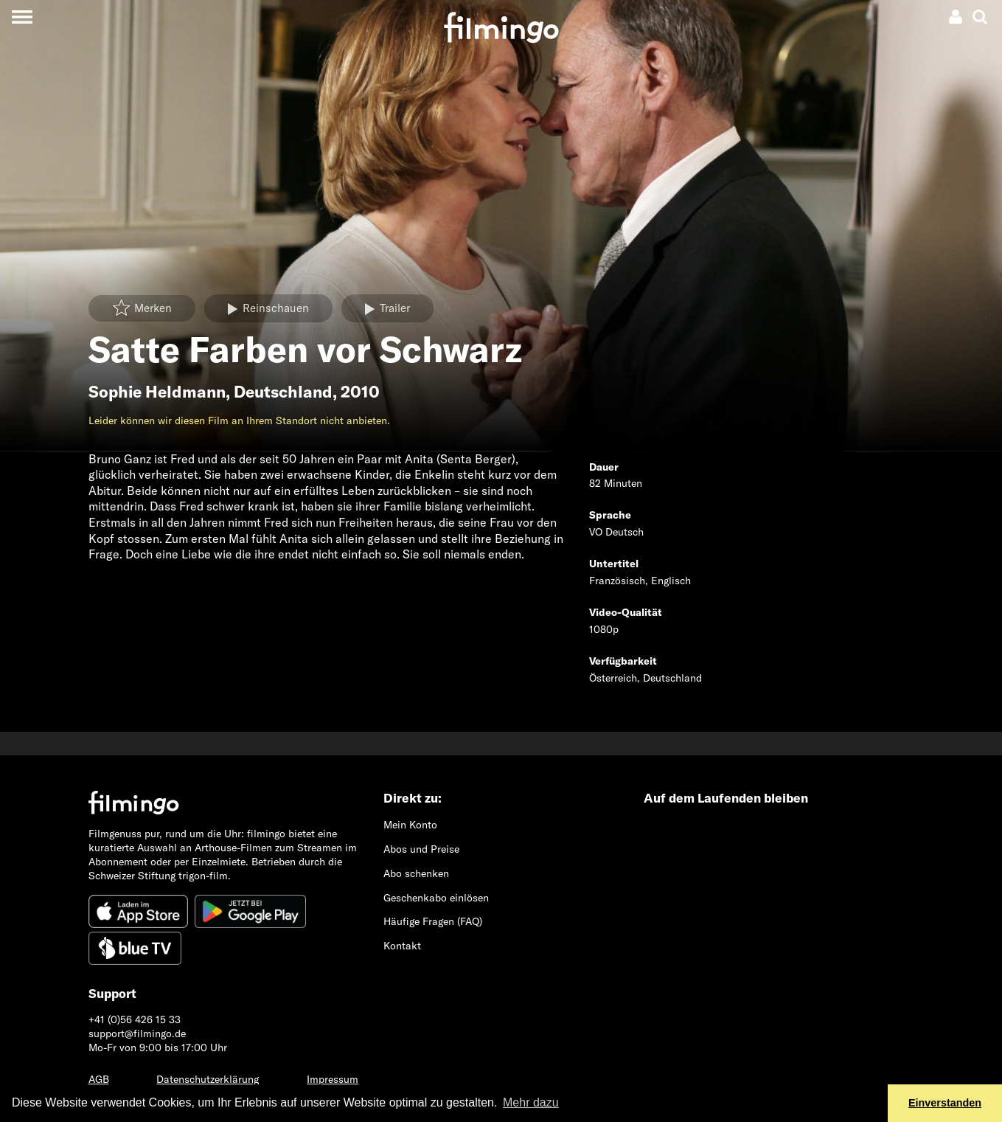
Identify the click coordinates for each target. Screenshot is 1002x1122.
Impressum (332, 1079)
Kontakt (402, 945)
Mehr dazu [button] (531, 1102)
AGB (98, 1079)
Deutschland (283, 391)
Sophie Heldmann (157, 391)
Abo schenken (416, 873)
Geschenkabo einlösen (436, 897)
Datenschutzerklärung (207, 1079)
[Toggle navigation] (22, 16)
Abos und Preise (421, 849)
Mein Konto (410, 824)
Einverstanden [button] (944, 1103)
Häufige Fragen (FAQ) (432, 921)
